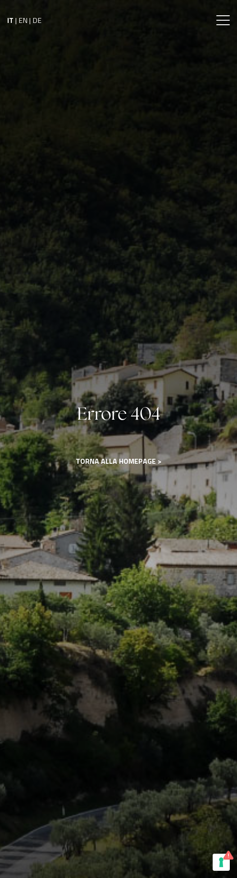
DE (36, 20)
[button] (223, 20)
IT (10, 20)
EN (22, 20)
